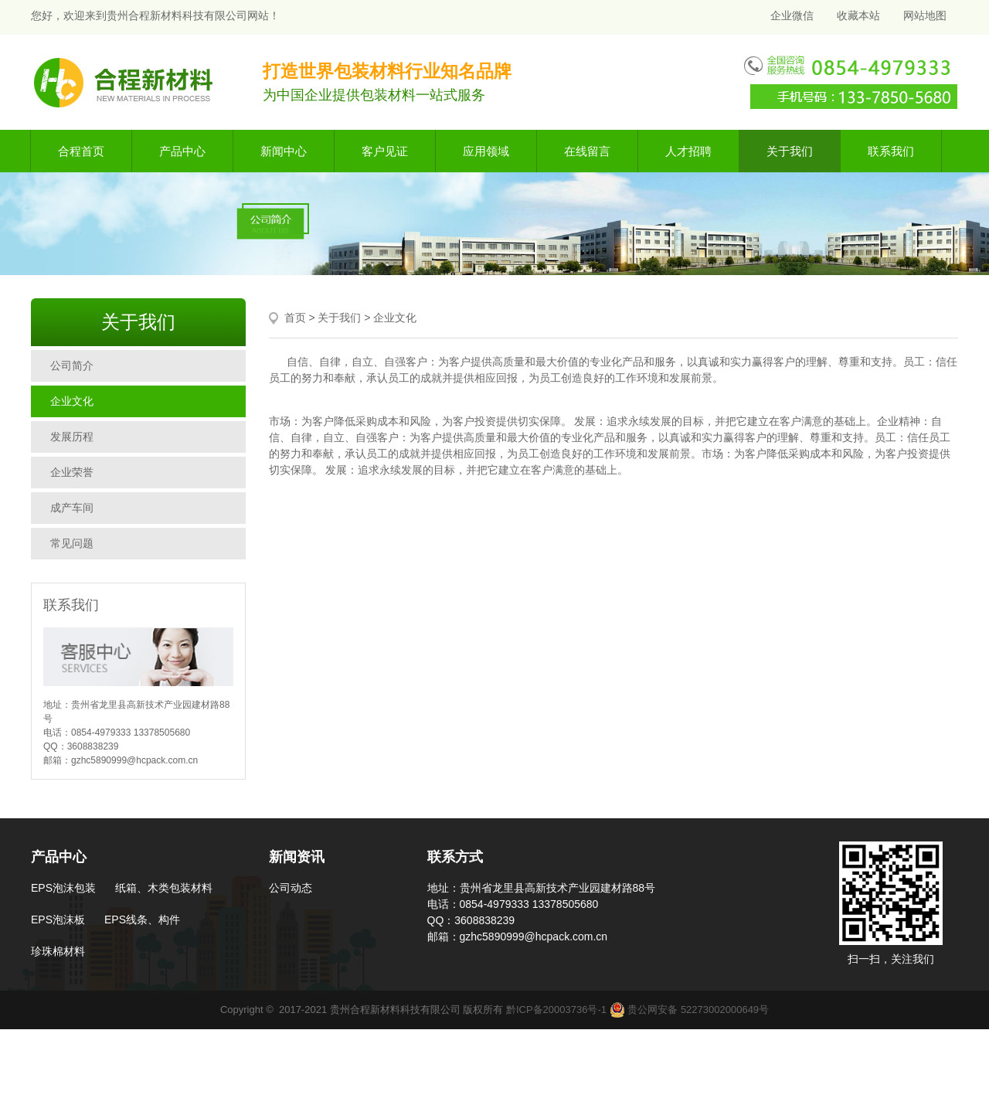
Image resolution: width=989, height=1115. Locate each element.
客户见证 (385, 151)
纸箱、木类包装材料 (163, 888)
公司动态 (290, 888)
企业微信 (790, 15)
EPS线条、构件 (142, 919)
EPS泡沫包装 (63, 888)
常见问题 (71, 543)
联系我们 (891, 151)
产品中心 (182, 151)
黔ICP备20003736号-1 (556, 1009)
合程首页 (81, 151)
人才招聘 (688, 151)
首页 (295, 317)
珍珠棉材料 (58, 951)
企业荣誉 (71, 472)
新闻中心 (283, 151)
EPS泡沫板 (58, 919)
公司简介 (71, 365)
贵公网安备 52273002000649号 (689, 1009)
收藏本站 (858, 15)
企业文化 (71, 401)
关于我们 (789, 151)
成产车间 (71, 507)
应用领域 (486, 151)
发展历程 (71, 436)
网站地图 (925, 15)
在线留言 (587, 151)
